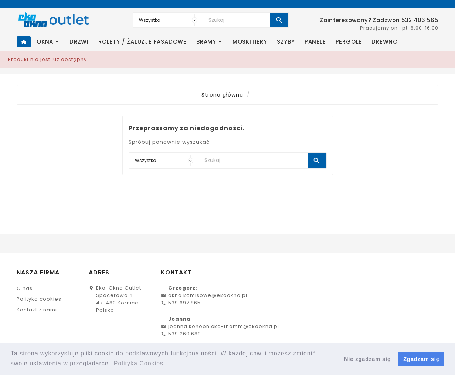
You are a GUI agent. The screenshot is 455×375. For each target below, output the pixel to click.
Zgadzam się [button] (421, 359)
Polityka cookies (39, 299)
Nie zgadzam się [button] (367, 359)
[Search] (237, 20)
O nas (25, 288)
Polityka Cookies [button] (138, 363)
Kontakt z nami (37, 309)
